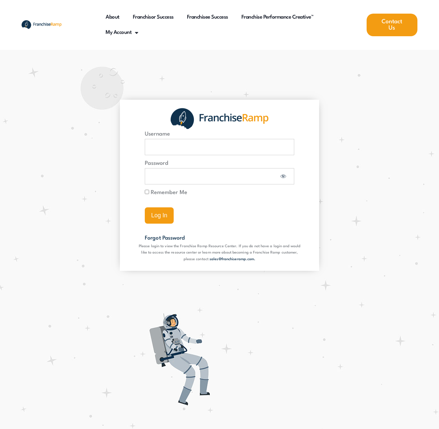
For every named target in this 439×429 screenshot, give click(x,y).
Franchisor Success (153, 17)
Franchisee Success (207, 17)
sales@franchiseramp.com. (232, 259)
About (113, 17)
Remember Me (166, 192)
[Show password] (283, 176)
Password (156, 163)
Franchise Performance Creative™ (277, 17)
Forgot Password (166, 238)
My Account (122, 33)
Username (157, 134)
